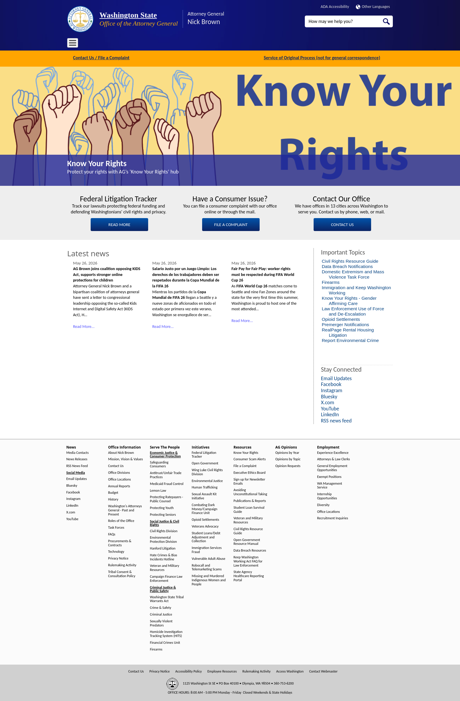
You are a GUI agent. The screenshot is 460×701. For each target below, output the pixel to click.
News (92, 43)
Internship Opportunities (327, 496)
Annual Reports (119, 485)
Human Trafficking (205, 487)
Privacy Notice (118, 558)
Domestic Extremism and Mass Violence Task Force (353, 274)
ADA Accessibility (335, 6)
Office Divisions (119, 472)
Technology (116, 551)
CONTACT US (342, 224)
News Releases (76, 459)
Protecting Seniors (163, 514)
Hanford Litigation (162, 548)
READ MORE (120, 224)
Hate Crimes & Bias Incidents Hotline (163, 556)
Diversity (323, 504)
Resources (210, 43)
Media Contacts (77, 452)
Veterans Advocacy (205, 526)
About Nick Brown (121, 452)
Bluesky (71, 485)
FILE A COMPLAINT (231, 224)
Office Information (120, 43)
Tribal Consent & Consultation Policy (122, 573)
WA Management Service (329, 485)
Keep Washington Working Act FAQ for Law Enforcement (248, 561)
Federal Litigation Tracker (204, 454)
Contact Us (116, 465)
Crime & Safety (160, 607)
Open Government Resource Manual (247, 541)
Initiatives (187, 43)
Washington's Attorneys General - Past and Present (125, 510)
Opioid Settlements (341, 318)
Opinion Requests (288, 465)
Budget (113, 492)
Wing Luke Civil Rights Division (207, 472)
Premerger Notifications (345, 323)
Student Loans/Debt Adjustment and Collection (206, 536)
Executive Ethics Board (249, 472)
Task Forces (116, 527)
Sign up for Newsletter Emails (249, 481)
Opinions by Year (287, 452)
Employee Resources (222, 671)
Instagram (73, 498)
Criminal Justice (161, 614)
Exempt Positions (329, 476)
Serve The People (157, 43)
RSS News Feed (77, 465)
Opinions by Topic (288, 459)
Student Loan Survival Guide (249, 509)
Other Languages (373, 6)
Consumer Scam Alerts (250, 459)
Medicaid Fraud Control (166, 483)
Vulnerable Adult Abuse (209, 558)
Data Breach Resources (250, 550)
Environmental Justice (207, 480)
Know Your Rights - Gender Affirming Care (349, 300)
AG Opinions (236, 43)
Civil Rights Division (163, 530)
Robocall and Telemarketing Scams (207, 567)
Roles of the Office (121, 520)
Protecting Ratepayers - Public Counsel (166, 499)
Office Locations (119, 479)
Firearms (331, 281)
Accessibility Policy (188, 671)
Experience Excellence (333, 452)
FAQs (111, 534)
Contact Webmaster (323, 671)
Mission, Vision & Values (125, 459)
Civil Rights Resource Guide (350, 260)
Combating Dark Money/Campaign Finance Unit (204, 508)
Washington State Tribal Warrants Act (167, 598)
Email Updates (76, 478)
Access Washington (289, 671)
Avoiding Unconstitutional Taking (250, 492)
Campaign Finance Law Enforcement (166, 578)
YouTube (72, 518)
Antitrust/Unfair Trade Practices (165, 474)
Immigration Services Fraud (207, 549)
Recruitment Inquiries (332, 518)
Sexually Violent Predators (161, 622)
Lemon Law (158, 490)
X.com (70, 512)
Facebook (73, 491)
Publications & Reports (250, 500)
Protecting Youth (162, 507)
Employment (264, 43)
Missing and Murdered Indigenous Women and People (209, 580)
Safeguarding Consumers (159, 464)
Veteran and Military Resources (164, 567)
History (113, 499)
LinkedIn (72, 505)
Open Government (205, 463)
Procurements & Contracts (119, 542)
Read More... (83, 325)
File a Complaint (245, 465)
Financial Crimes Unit (165, 642)
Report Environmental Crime (350, 339)
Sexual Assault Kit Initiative (204, 496)
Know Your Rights (96, 163)
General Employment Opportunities (332, 467)
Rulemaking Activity (122, 565)
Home (76, 43)
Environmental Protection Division (163, 539)
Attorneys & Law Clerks (333, 459)
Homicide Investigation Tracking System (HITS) (166, 633)
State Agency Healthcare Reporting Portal (249, 575)
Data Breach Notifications (347, 265)
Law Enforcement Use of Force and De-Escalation (353, 311)
